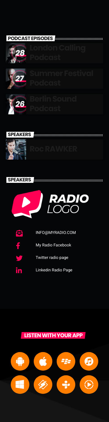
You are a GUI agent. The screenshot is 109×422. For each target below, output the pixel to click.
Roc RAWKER (53, 149)
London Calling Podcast (57, 53)
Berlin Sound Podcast (53, 104)
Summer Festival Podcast (61, 78)
